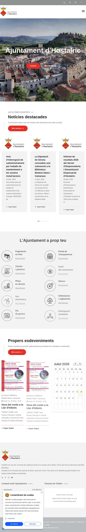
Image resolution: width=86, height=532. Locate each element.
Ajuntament (23, 489)
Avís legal (45, 522)
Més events (17, 352)
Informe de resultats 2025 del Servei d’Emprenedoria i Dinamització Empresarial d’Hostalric (71, 166)
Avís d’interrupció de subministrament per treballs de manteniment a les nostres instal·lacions (15, 166)
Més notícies (18, 128)
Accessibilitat (70, 522)
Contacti (33, 71)
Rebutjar (32, 524)
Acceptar (14, 524)
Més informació (50, 71)
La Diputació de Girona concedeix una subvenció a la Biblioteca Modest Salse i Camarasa (42, 166)
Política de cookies (57, 522)
